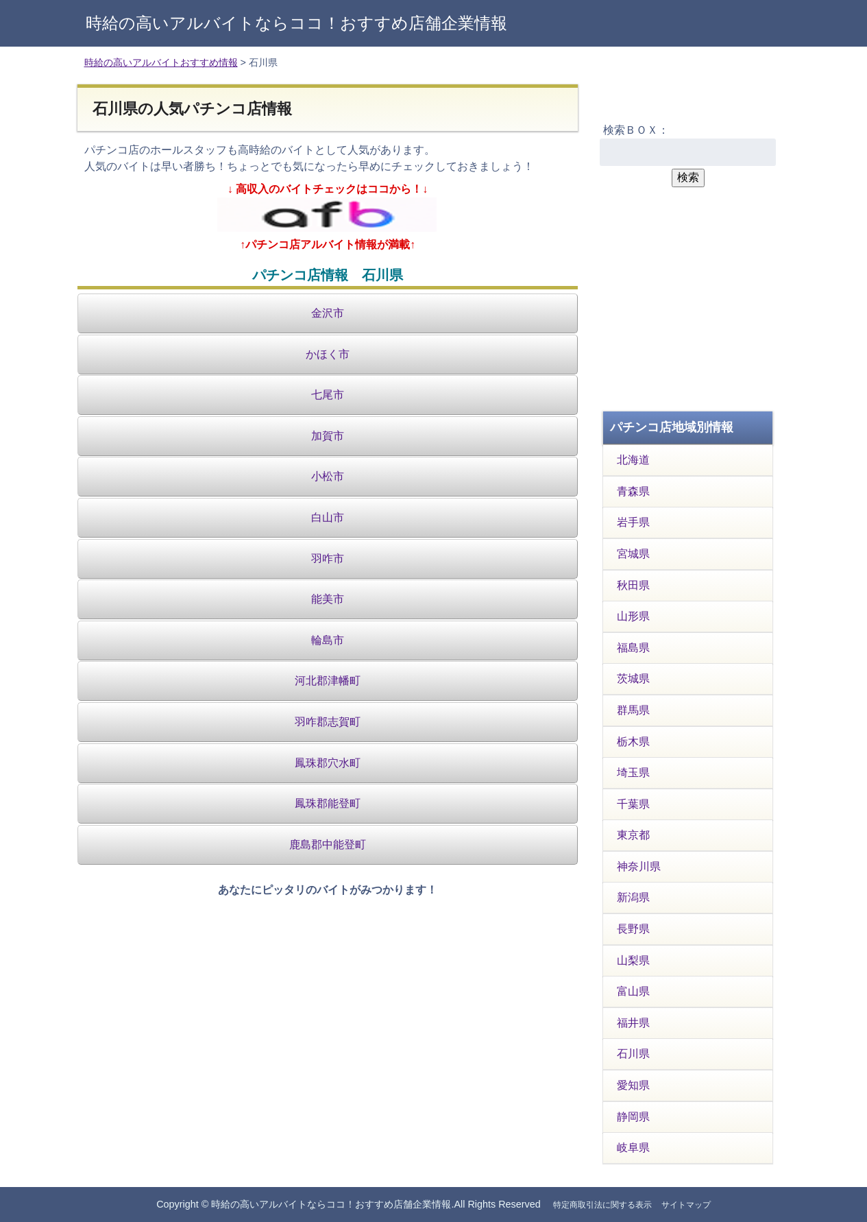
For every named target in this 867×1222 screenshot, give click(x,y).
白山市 (327, 517)
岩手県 (633, 522)
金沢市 (327, 313)
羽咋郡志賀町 (328, 722)
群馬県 (633, 710)
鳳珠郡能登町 (328, 803)
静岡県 (633, 1117)
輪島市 (327, 640)
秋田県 (633, 585)
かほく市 (328, 354)
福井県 (633, 1023)
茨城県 (633, 678)
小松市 (327, 476)
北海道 (633, 460)
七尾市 (327, 394)
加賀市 (327, 436)
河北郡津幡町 (328, 680)
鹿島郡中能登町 (327, 844)
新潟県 (633, 897)
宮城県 (633, 554)
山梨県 (633, 960)
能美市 (327, 599)
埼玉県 (633, 772)
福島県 (633, 648)
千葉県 (633, 804)
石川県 (633, 1053)
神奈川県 (639, 866)
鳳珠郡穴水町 (328, 763)
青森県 (633, 491)
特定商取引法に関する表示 (602, 1205)
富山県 (633, 991)
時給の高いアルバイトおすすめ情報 (161, 62)
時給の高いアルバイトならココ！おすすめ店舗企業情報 (296, 23)
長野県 (633, 929)
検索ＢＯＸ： (636, 130)
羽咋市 (327, 558)
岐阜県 (633, 1147)
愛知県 (633, 1085)
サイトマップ (686, 1205)
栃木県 (633, 741)
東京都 (633, 835)
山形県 (633, 616)
